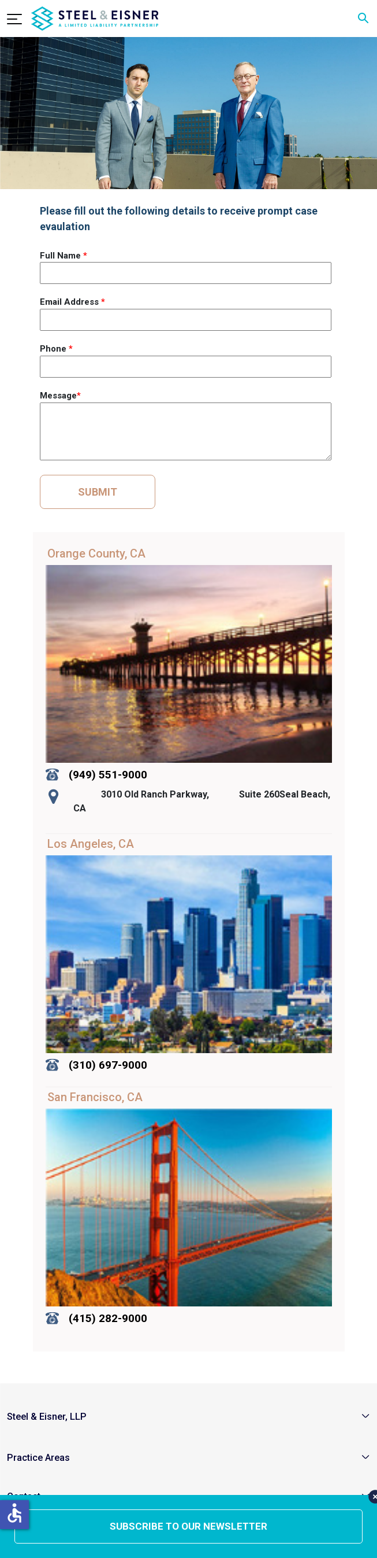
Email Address (72, 302)
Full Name (63, 255)
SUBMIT (97, 492)
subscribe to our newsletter (188, 1526)
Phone (56, 349)
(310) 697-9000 (108, 1065)
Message (60, 395)
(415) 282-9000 (108, 1318)
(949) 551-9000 (108, 774)
